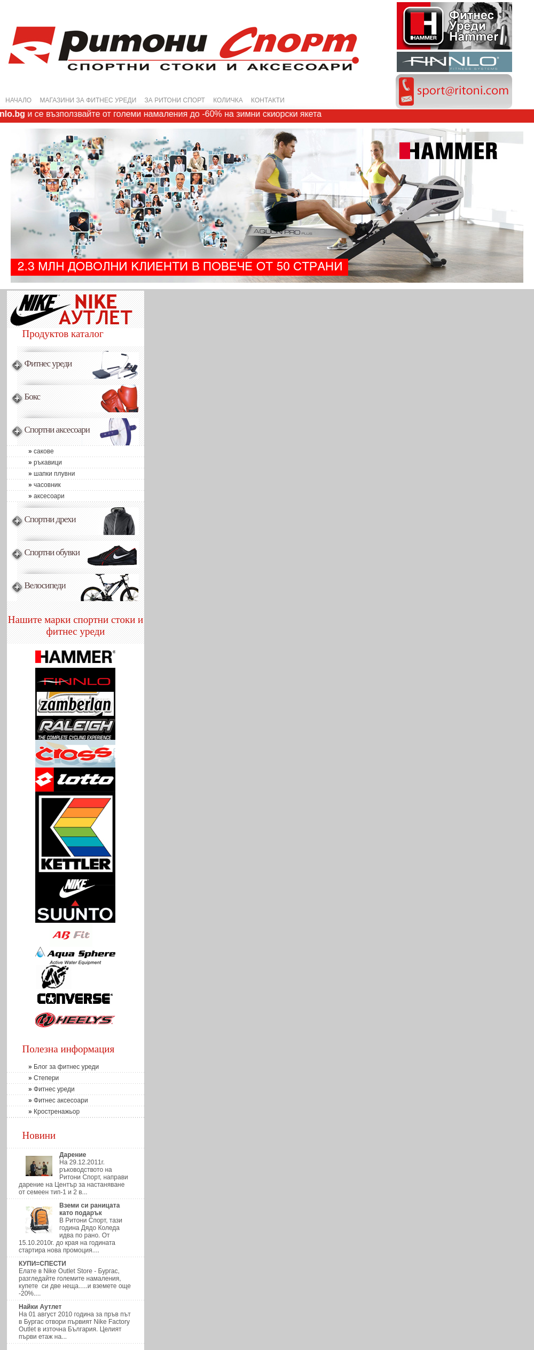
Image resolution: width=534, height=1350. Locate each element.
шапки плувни (41, 473)
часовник (34, 485)
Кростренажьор (43, 1111)
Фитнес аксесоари (47, 1100)
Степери (33, 1078)
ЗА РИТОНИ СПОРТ (175, 100)
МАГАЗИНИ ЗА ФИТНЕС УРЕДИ (88, 100)
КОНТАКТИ (268, 100)
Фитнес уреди (41, 1089)
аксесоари (36, 496)
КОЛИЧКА (228, 100)
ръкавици (34, 462)
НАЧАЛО (18, 100)
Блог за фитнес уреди (53, 1067)
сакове (30, 451)
